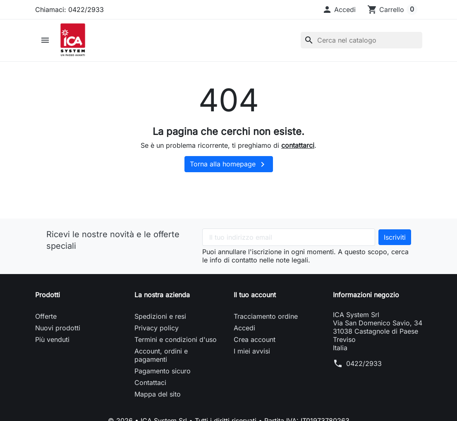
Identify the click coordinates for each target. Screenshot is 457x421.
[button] (339, 9)
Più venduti (52, 339)
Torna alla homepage (229, 164)
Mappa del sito (157, 394)
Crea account (254, 339)
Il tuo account (255, 295)
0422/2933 (364, 363)
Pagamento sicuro (162, 371)
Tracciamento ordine (266, 316)
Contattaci (150, 382)
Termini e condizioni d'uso (175, 339)
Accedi (244, 328)
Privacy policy (156, 328)
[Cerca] (361, 40)
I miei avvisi (252, 351)
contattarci (297, 145)
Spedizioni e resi (160, 316)
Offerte (46, 316)
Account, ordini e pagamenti (161, 355)
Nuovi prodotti (57, 328)
